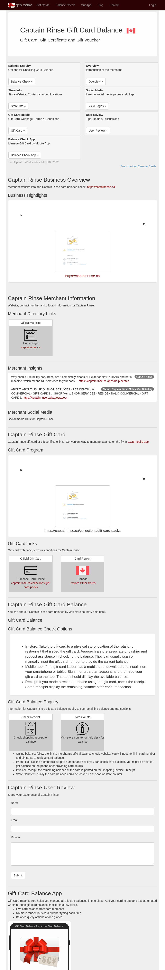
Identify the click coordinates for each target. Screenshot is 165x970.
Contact (114, 5)
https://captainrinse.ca (101, 187)
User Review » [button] (98, 130)
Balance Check (65, 5)
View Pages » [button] (97, 106)
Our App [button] (86, 5)
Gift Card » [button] (18, 130)
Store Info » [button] (18, 106)
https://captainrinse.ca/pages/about (45, 397)
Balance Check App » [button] (24, 155)
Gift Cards (43, 5)
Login (152, 5)
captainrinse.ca (30, 347)
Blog (100, 5)
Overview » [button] (96, 81)
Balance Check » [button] (22, 81)
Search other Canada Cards (138, 166)
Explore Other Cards (83, 583)
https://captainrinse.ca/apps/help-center (104, 381)
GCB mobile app (138, 441)
